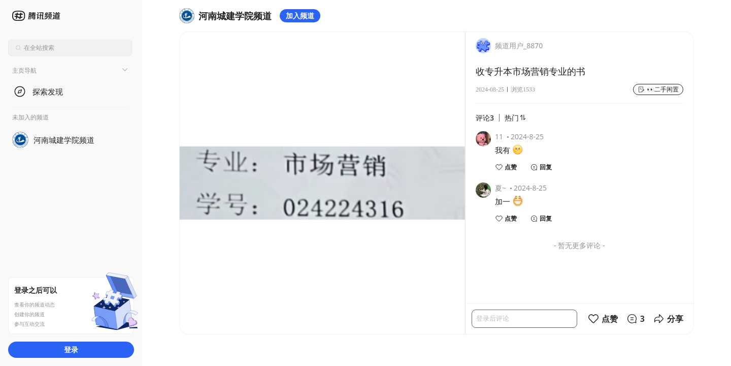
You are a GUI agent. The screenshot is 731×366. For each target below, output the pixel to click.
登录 (71, 349)
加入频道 (300, 15)
